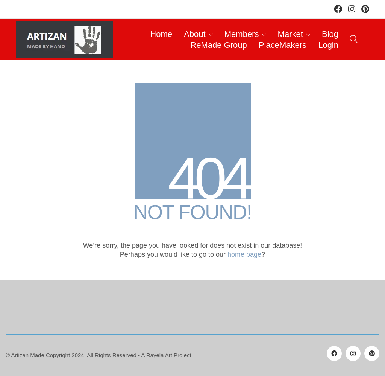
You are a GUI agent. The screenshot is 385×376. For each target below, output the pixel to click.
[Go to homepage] (64, 39)
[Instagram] (353, 353)
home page (244, 254)
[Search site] (354, 40)
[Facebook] (334, 353)
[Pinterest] (371, 353)
